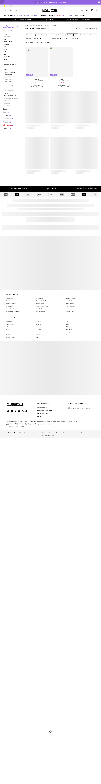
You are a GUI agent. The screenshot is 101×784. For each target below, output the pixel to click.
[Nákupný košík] (97, 10)
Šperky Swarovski (40, 673)
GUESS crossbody (11, 665)
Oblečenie (33, 25)
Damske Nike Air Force (42, 663)
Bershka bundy (40, 665)
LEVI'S (8, 696)
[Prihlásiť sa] (82, 10)
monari (38, 696)
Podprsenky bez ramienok (13, 673)
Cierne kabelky (10, 671)
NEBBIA (68, 689)
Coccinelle (39, 683)
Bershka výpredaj (11, 663)
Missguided (9, 694)
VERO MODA (9, 686)
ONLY (37, 699)
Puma (7, 691)
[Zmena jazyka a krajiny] (96, 6)
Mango (38, 689)
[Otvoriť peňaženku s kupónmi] (77, 10)
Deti (16, 10)
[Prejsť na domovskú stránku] (49, 10)
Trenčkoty (47, 25)
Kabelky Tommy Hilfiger (42, 668)
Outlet (6, 6)
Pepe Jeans (69, 691)
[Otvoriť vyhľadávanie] (96, 15)
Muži (10, 10)
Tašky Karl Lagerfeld (71, 663)
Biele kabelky (39, 676)
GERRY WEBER (40, 694)
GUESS (54, 25)
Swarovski (9, 683)
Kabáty (40, 25)
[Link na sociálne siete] (8, 773)
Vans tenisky (9, 660)
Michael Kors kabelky (12, 676)
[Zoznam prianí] (92, 10)
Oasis (67, 683)
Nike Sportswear (11, 699)
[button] (77, 28)
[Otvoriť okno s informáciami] (99, 2)
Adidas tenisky (70, 665)
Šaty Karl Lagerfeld (41, 671)
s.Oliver (8, 689)
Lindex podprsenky (71, 671)
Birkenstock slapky (71, 668)
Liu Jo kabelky (40, 660)
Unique (67, 686)
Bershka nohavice (70, 660)
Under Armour (40, 686)
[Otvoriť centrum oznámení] (87, 10)
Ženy (4, 10)
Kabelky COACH (70, 673)
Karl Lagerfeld (70, 694)
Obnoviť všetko (43, 42)
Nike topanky (10, 668)
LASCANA (38, 691)
